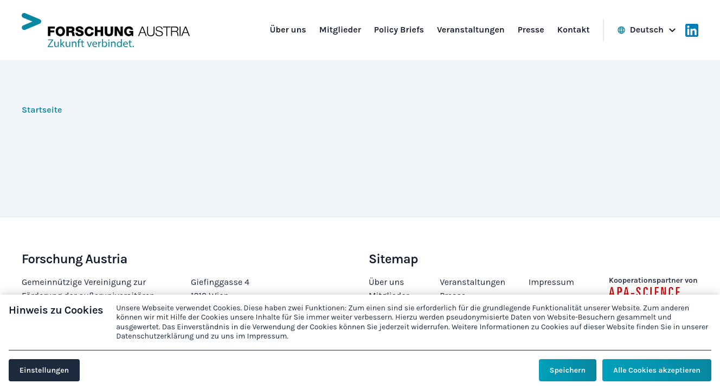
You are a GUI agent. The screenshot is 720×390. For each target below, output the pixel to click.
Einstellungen (44, 370)
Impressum (551, 282)
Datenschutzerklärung (155, 336)
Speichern (568, 370)
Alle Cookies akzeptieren (656, 370)
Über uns (386, 282)
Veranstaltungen (472, 282)
